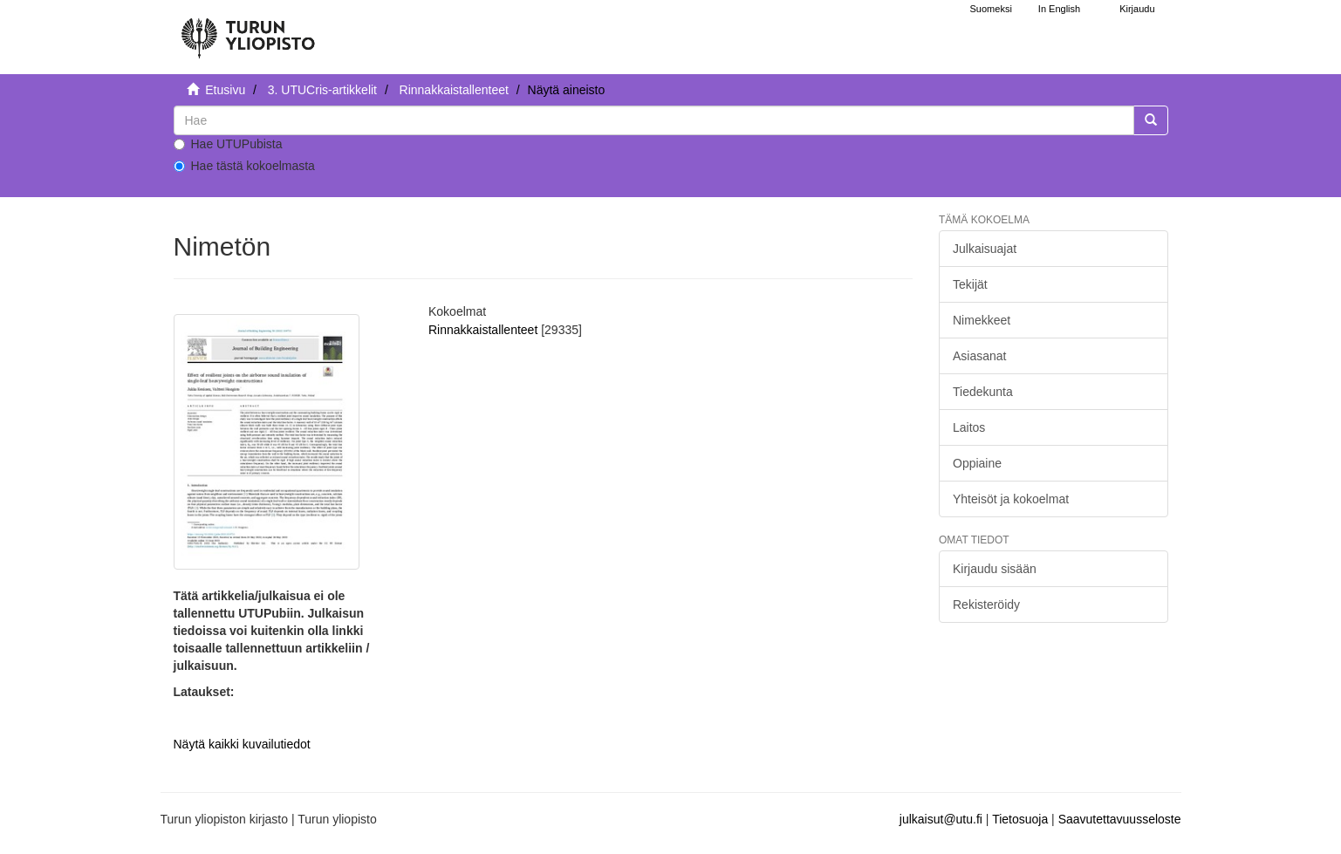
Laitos (969, 427)
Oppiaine (977, 463)
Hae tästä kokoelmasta (244, 166)
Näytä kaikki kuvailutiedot (242, 744)
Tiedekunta (983, 392)
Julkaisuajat (984, 249)
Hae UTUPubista (228, 144)
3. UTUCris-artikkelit (322, 90)
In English (1059, 8)
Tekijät (970, 284)
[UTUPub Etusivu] (248, 30)
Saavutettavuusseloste (1119, 819)
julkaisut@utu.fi (941, 819)
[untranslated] (654, 120)
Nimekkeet (981, 320)
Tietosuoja (1020, 819)
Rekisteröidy (986, 604)
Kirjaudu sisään (995, 569)
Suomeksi (991, 8)
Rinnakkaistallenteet (454, 90)
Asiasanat (979, 356)
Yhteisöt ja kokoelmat (1011, 499)
